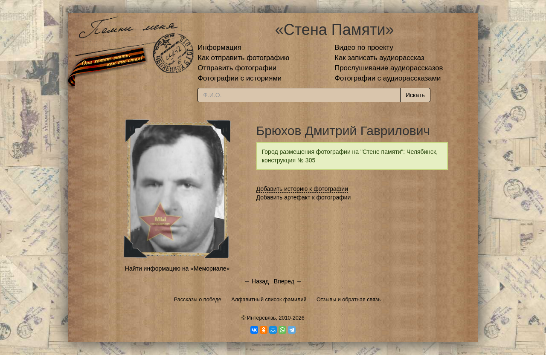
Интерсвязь (261, 318)
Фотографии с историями (239, 78)
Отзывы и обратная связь (348, 300)
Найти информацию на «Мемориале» (177, 268)
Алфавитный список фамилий (268, 300)
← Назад (256, 281)
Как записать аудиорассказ (379, 58)
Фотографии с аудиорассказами (387, 78)
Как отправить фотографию (243, 58)
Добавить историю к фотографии (302, 188)
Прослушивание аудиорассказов (388, 68)
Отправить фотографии (236, 68)
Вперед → (288, 281)
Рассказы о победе (197, 300)
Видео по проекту (363, 47)
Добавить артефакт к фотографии (303, 197)
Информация (219, 47)
